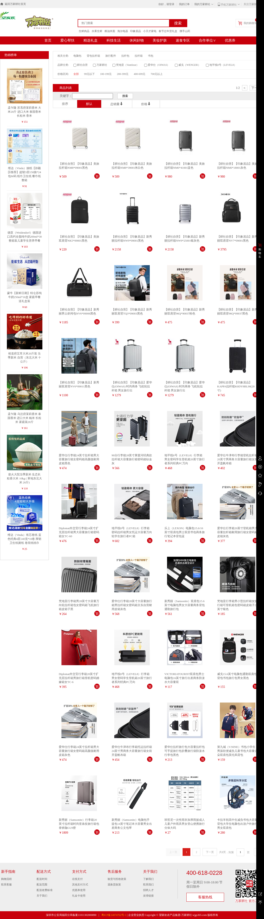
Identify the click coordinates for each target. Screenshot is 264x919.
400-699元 (139, 74)
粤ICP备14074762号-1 (113, 915)
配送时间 (42, 879)
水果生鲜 (97, 31)
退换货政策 (114, 884)
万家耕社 (102, 64)
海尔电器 (122, 31)
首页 (47, 40)
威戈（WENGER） (189, 64)
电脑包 (77, 55)
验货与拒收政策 (117, 879)
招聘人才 (148, 890)
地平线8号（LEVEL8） (222, 64)
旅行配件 (110, 55)
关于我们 (42, 895)
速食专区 (183, 40)
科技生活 (113, 40)
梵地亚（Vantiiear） (127, 64)
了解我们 (148, 879)
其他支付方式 (80, 884)
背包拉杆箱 (93, 55)
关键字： (66, 96)
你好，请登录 (166, 4)
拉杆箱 (139, 55)
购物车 (259, 253)
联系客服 (6, 884)
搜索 (178, 23)
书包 (150, 55)
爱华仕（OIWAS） (158, 64)
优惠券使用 (78, 890)
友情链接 (148, 895)
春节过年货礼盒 (168, 31)
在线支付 (77, 879)
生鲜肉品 (84, 31)
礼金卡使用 (78, 895)
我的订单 (184, 4)
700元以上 (157, 74)
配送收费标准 (45, 890)
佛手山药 (184, 31)
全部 (76, 74)
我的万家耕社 (202, 4)
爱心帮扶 (67, 40)
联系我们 (148, 884)
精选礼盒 (90, 40)
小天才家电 (149, 31)
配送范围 (42, 884)
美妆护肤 (160, 40)
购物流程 (6, 879)
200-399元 (122, 74)
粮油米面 (109, 31)
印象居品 (135, 31)
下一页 (210, 852)
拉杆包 (125, 55)
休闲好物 (137, 40)
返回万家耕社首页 (15, 4)
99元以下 (89, 74)
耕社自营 (82, 64)
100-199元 (106, 74)
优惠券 (230, 40)
